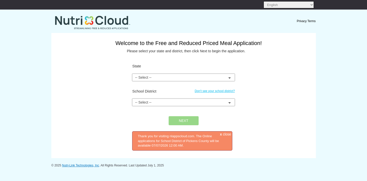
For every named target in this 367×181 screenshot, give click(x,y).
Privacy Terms (306, 21)
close (225, 134)
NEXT (183, 121)
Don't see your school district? (215, 91)
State (136, 66)
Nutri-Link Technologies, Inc (80, 165)
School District (144, 91)
